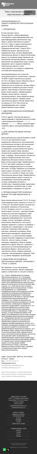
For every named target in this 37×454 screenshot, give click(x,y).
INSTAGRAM (26, 12)
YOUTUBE (33, 12)
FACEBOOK (29, 12)
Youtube (18, 436)
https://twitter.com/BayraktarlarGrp (13, 376)
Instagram (18, 432)
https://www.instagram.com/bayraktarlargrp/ (16, 372)
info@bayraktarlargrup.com (11, 367)
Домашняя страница (18, 416)
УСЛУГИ (18, 420)
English (31, 4)
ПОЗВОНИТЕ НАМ (8, 449)
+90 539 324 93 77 (12, 361)
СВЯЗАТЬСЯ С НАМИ (18, 425)
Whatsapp (18, 438)
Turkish (28, 4)
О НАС (18, 423)
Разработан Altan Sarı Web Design (18, 447)
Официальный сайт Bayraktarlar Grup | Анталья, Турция (7, 4)
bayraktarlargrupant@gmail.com (12, 365)
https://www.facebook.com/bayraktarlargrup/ (16, 374)
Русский (34, 4)
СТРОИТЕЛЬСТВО (18, 418)
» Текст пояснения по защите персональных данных (18, 444)
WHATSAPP (4, 449)
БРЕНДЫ (18, 422)
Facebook (18, 434)
